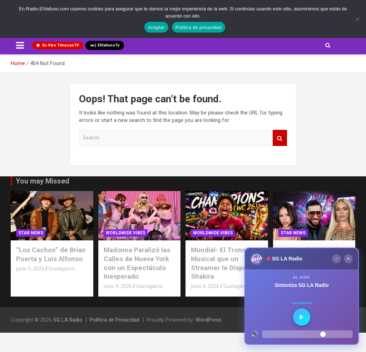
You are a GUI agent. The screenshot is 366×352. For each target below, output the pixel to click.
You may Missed (42, 181)
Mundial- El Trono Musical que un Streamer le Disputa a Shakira (224, 263)
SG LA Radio (68, 320)
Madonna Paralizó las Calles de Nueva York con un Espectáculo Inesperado (137, 263)
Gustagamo (62, 269)
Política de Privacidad (114, 320)
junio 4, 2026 (118, 286)
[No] (357, 19)
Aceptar (156, 27)
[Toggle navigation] (20, 45)
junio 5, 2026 (30, 269)
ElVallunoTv (105, 45)
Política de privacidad (198, 27)
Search (280, 138)
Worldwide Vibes (125, 232)
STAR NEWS (30, 232)
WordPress (209, 320)
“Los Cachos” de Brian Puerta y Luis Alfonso (51, 254)
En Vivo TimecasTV (57, 45)
